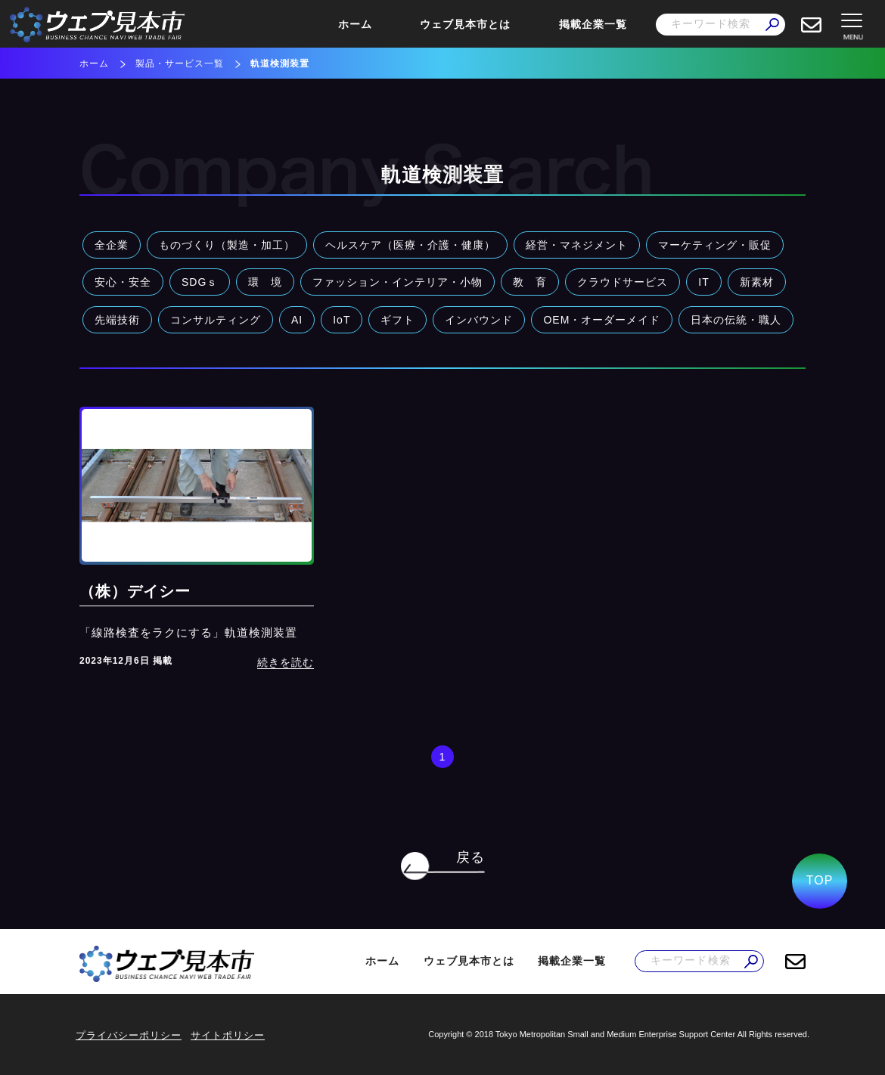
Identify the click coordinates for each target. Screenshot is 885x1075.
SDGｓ (200, 282)
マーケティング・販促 (715, 245)
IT (703, 282)
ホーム (355, 24)
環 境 (265, 282)
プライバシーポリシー (129, 1035)
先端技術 (117, 320)
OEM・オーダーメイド (601, 320)
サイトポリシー (228, 1035)
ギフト (397, 320)
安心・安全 (123, 282)
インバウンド (479, 320)
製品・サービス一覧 (179, 63)
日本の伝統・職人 (736, 320)
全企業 (112, 245)
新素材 (757, 282)
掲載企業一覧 (593, 24)
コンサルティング (215, 320)
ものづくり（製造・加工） (227, 245)
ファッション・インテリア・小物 (397, 282)
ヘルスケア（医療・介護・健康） (410, 245)
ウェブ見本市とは (465, 24)
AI (297, 320)
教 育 (530, 282)
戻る (470, 857)
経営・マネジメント (577, 245)
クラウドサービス (622, 282)
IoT (341, 320)
